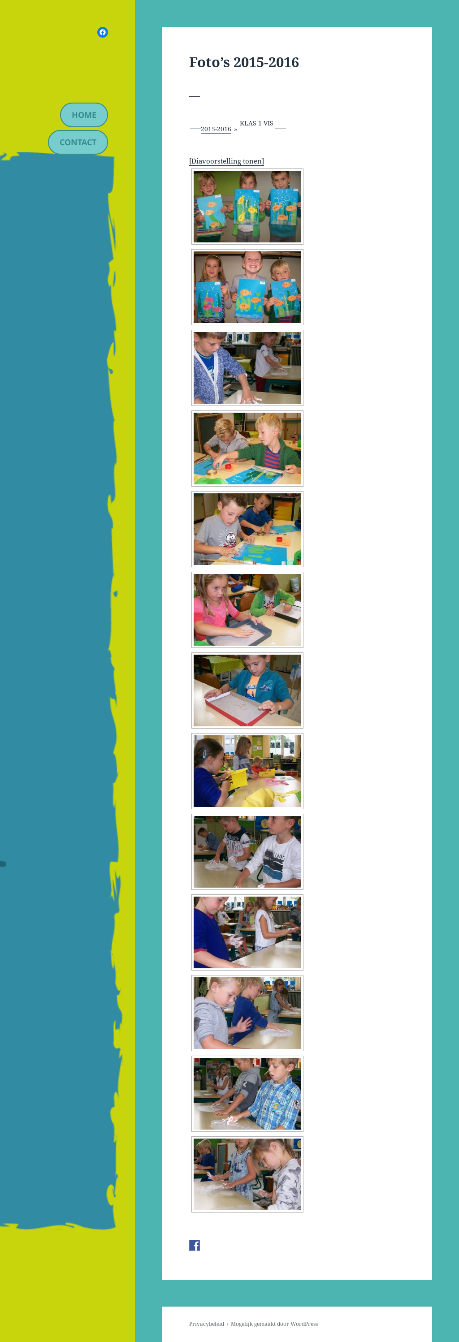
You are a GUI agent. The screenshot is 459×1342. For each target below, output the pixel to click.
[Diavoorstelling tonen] (226, 160)
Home (84, 114)
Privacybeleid (206, 1324)
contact (78, 142)
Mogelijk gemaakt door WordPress (274, 1324)
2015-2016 (216, 129)
